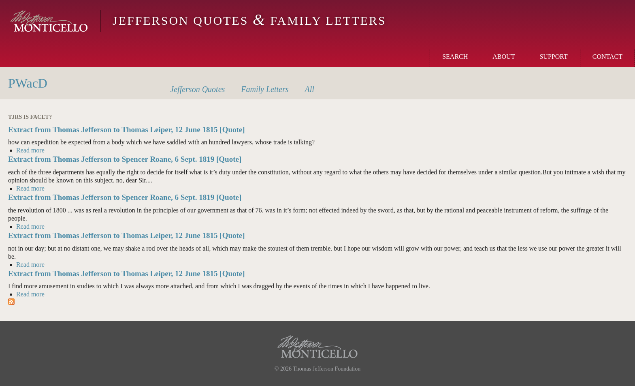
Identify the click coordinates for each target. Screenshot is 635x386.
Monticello (49, 21)
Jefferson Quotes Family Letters (249, 20)
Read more (30, 150)
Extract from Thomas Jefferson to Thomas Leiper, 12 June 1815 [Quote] (126, 129)
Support (553, 56)
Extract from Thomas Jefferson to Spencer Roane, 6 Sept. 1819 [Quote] (124, 159)
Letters (264, 89)
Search (455, 56)
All (309, 89)
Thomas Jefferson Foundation (326, 369)
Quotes (197, 89)
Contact (607, 56)
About (503, 56)
